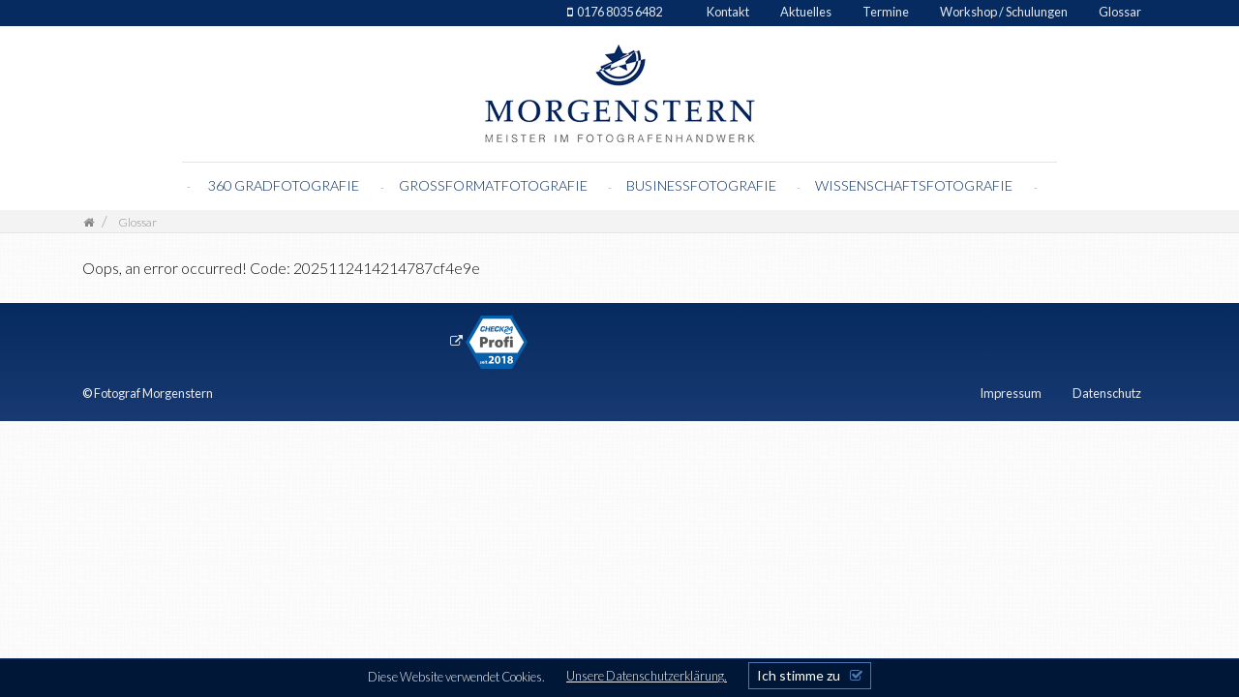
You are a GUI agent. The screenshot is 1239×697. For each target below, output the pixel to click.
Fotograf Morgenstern (153, 393)
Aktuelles (805, 11)
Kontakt (728, 11)
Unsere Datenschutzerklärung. (646, 675)
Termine (885, 11)
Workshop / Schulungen (1004, 11)
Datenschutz (1107, 393)
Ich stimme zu (798, 675)
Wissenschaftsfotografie (915, 185)
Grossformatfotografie (494, 185)
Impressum (1011, 393)
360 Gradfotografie (283, 185)
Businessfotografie (702, 185)
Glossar (1120, 11)
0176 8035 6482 (619, 11)
